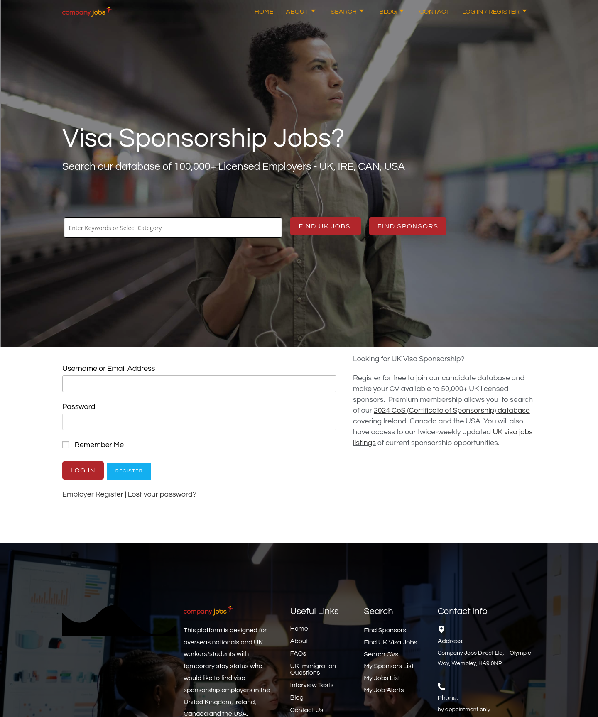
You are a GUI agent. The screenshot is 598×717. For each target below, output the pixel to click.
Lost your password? (162, 494)
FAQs (298, 653)
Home (264, 11)
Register (129, 471)
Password (78, 407)
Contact (434, 11)
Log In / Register (494, 12)
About (301, 12)
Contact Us (307, 710)
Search (347, 12)
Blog (391, 12)
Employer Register (92, 494)
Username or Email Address (108, 368)
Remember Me (99, 445)
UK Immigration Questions (313, 669)
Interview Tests (312, 685)
